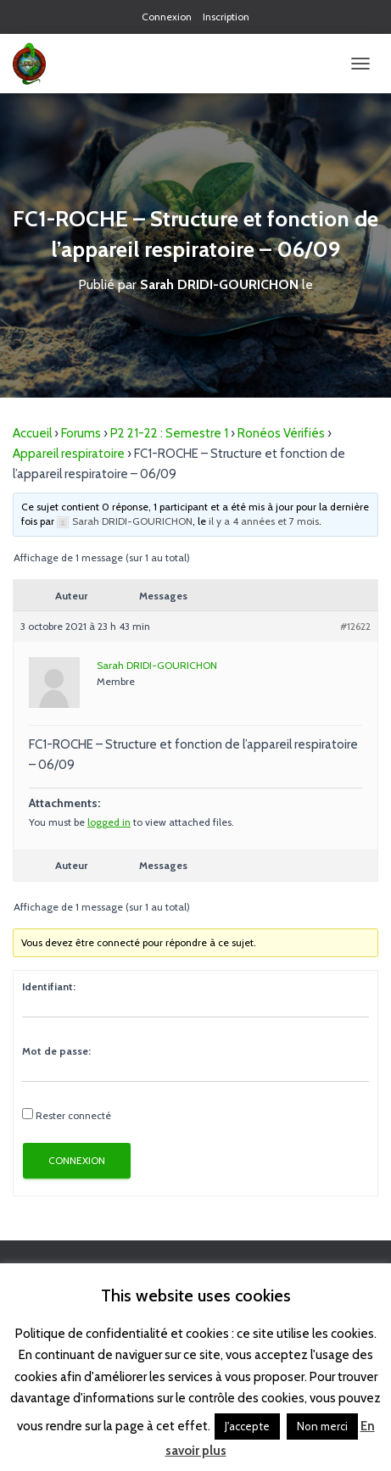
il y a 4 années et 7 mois (264, 521)
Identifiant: (48, 986)
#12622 (355, 626)
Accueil (32, 433)
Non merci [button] (322, 1426)
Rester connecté (73, 1115)
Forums (81, 433)
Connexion (167, 16)
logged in (109, 822)
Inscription (226, 16)
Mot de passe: (56, 1051)
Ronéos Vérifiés (281, 433)
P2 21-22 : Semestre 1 (169, 433)
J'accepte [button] (247, 1426)
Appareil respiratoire (69, 453)
